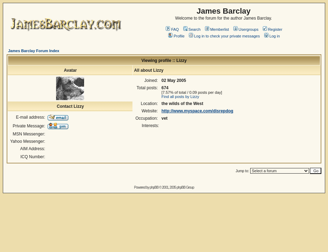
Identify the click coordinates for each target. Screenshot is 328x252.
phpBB (154, 187)
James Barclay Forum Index (33, 51)
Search (192, 29)
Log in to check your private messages (224, 36)
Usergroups (246, 29)
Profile (176, 36)
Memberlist (217, 29)
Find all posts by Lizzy (180, 96)
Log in (272, 36)
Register (272, 29)
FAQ (172, 29)
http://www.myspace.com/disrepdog (197, 110)
